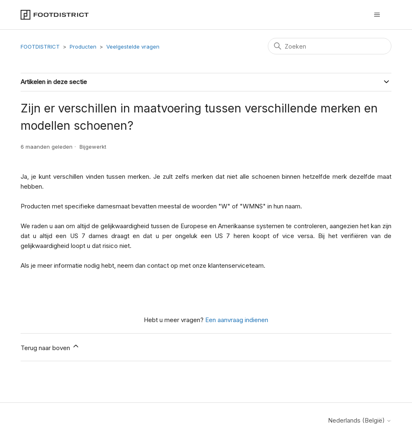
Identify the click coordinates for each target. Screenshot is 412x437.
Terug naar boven (50, 347)
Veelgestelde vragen (132, 46)
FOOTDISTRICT (40, 46)
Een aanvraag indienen (236, 320)
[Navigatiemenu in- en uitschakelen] (376, 14)
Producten (83, 46)
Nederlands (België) (359, 420)
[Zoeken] (329, 46)
